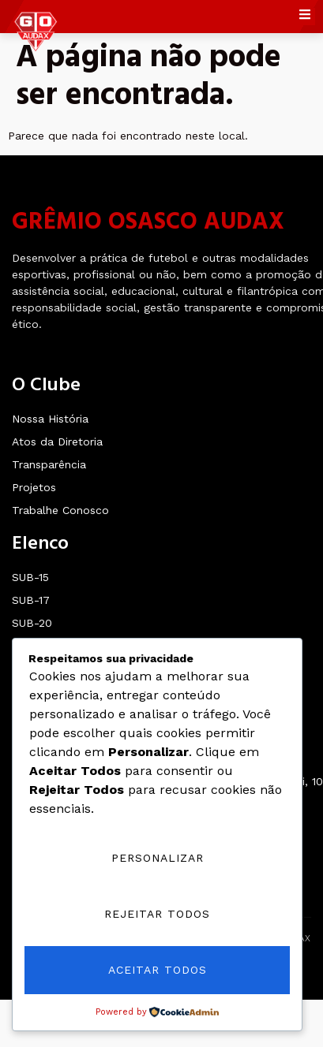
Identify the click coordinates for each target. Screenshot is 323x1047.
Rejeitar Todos (157, 913)
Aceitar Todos (157, 969)
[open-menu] (307, 16)
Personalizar (157, 857)
